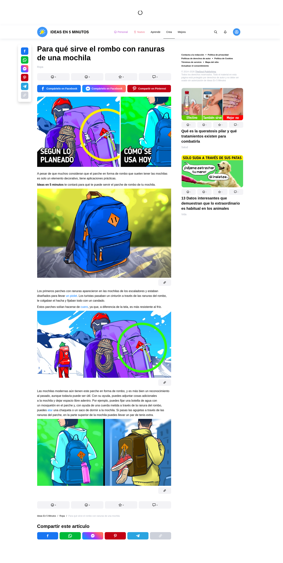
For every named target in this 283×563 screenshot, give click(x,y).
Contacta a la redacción (192, 55)
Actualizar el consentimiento (195, 66)
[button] (188, 125)
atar (50, 410)
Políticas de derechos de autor (196, 58)
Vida (184, 214)
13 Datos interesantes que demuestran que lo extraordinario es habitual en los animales (210, 203)
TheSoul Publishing (205, 71)
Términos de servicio (191, 62)
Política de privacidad (218, 55)
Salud (184, 147)
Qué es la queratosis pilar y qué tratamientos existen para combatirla (209, 136)
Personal (121, 32)
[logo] (63, 32)
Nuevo (139, 32)
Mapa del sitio (212, 62)
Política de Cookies (223, 58)
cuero (84, 306)
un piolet (71, 295)
